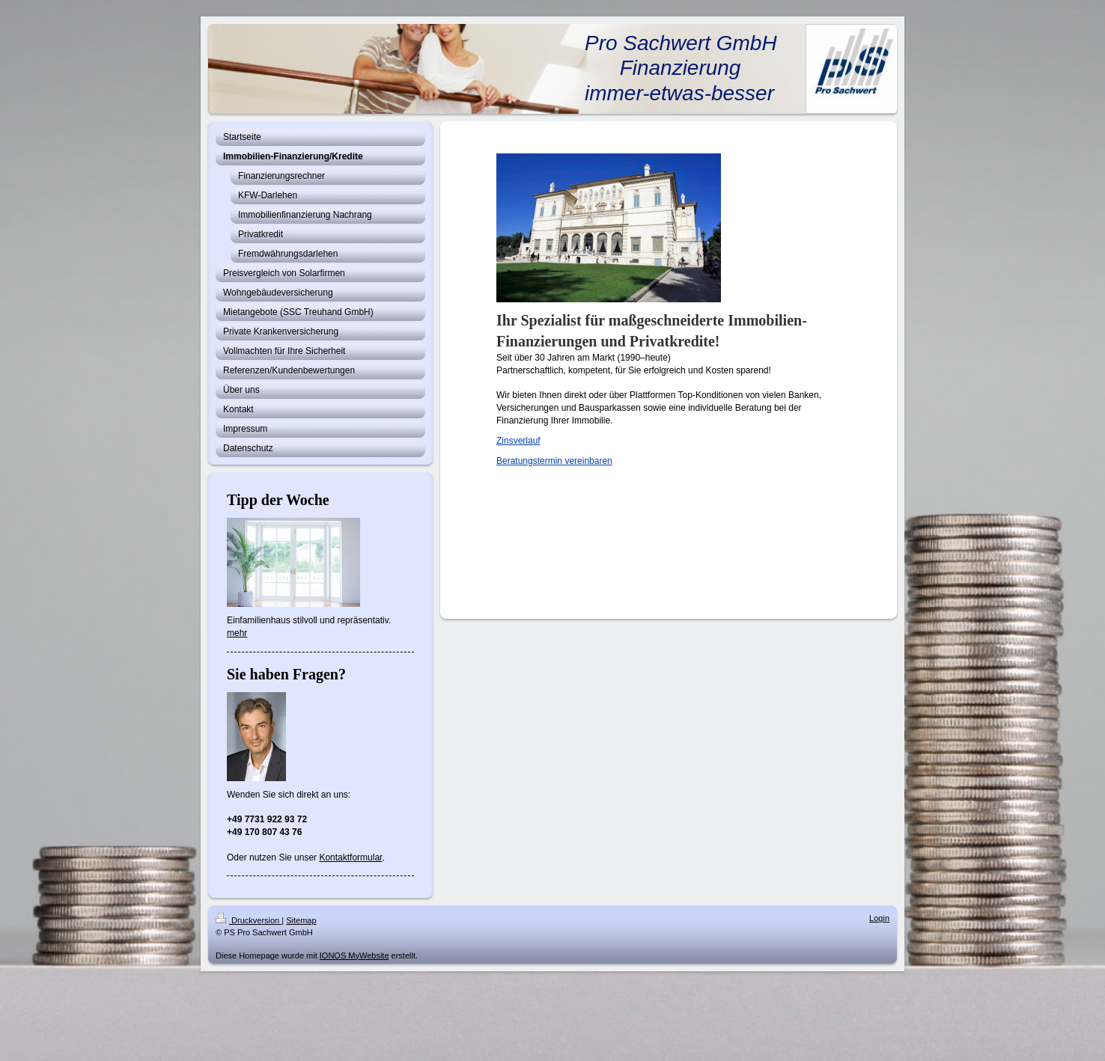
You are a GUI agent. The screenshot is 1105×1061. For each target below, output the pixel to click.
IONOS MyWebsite (354, 955)
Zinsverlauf (518, 440)
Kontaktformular (350, 857)
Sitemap (301, 920)
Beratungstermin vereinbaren (554, 461)
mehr (237, 633)
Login (879, 918)
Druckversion (248, 920)
